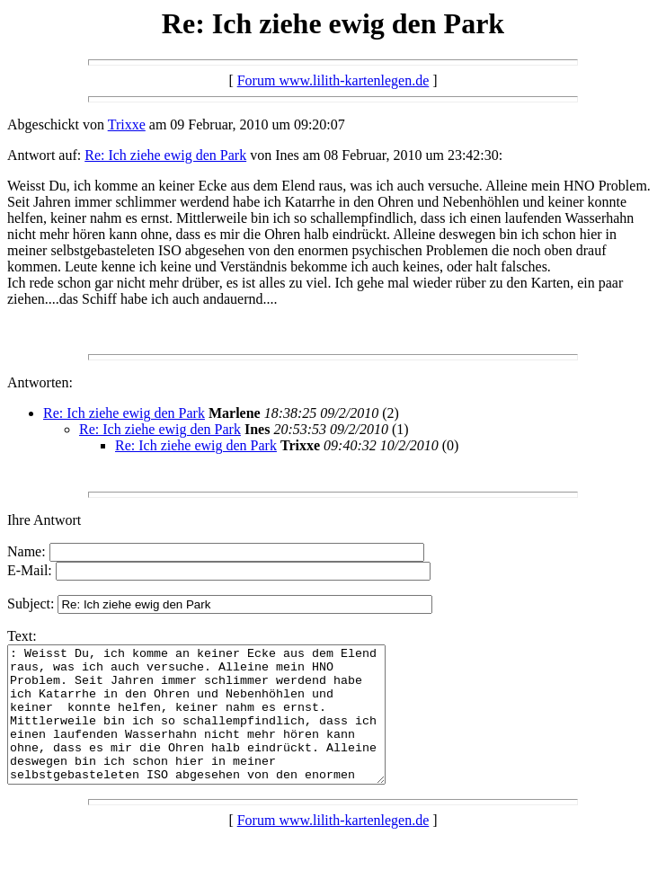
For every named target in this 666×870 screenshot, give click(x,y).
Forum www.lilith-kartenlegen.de (333, 80)
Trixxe (127, 124)
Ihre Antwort (44, 520)
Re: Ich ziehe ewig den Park (165, 155)
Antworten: (40, 382)
